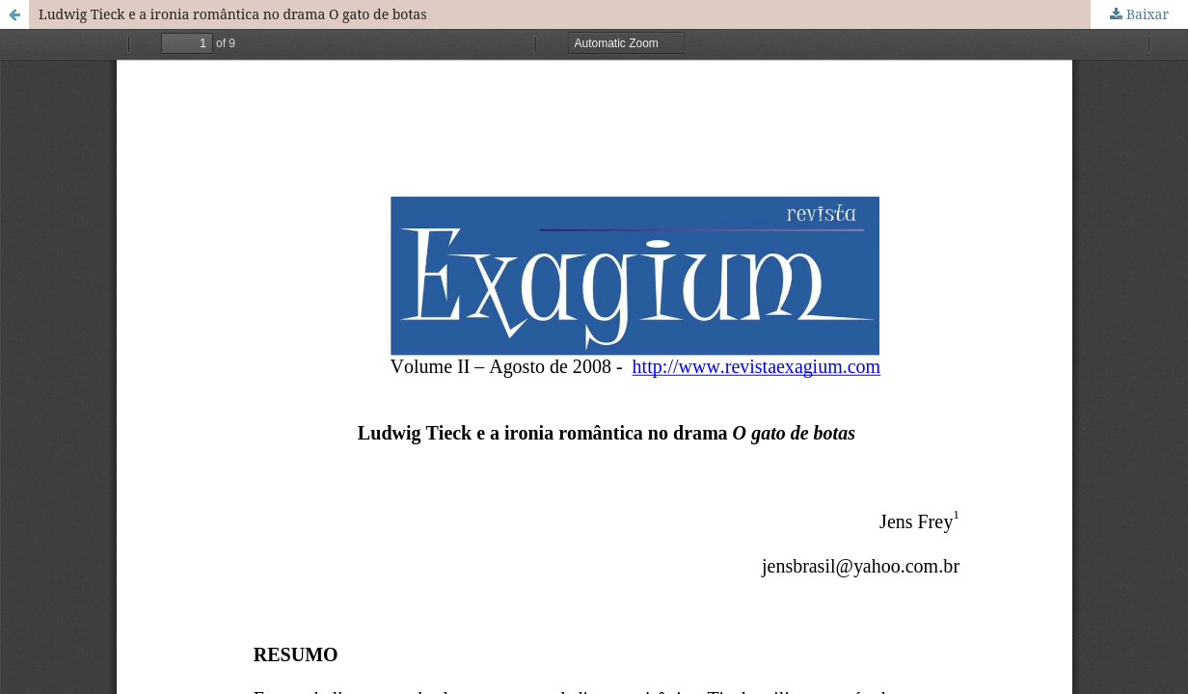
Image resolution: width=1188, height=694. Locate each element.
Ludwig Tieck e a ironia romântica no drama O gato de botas (233, 14)
